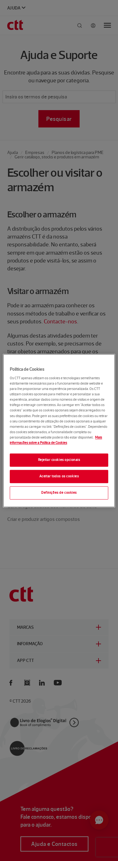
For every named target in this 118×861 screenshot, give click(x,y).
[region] (59, 430)
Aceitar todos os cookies (59, 476)
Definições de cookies (59, 492)
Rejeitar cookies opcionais (59, 459)
